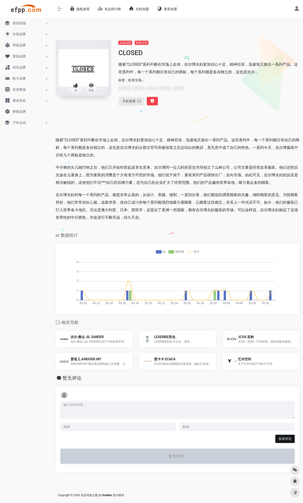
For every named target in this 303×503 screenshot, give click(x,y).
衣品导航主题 (89, 495)
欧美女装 (141, 42)
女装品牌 (125, 42)
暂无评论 (71, 378)
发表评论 (285, 439)
